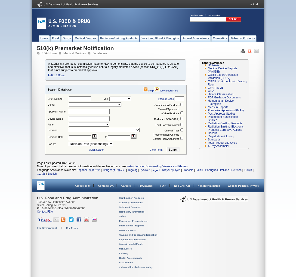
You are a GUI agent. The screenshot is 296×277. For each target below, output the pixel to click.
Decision (52, 130)
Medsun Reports (218, 107)
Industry (123, 253)
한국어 (121, 170)
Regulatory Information (132, 211)
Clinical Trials (171, 130)
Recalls (212, 133)
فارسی (41, 173)
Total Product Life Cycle (222, 142)
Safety (122, 216)
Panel (51, 124)
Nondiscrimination (209, 185)
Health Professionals (130, 258)
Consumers (125, 248)
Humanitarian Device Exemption (221, 102)
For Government (47, 228)
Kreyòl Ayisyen (171, 170)
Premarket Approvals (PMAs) (226, 110)
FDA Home (49, 53)
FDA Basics (146, 185)
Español (82, 170)
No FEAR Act (182, 185)
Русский (145, 170)
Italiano (224, 170)
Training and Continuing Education (138, 235)
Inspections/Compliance (132, 239)
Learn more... (56, 74)
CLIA (211, 91)
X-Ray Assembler (218, 146)
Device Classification (221, 94)
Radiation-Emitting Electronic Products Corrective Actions (226, 128)
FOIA (163, 185)
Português (211, 170)
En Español (215, 15)
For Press (72, 228)
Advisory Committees (131, 202)
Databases (99, 53)
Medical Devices (74, 53)
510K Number (55, 98)
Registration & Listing (221, 136)
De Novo (213, 65)
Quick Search (96, 149)
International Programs (131, 225)
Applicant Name (57, 111)
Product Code (166, 98)
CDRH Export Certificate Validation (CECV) (223, 76)
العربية (156, 170)
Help (151, 90)
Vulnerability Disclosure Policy (136, 267)
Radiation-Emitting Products (225, 123)
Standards (214, 139)
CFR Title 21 (215, 87)
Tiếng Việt (108, 170)
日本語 (248, 170)
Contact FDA (106, 185)
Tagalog (133, 170)
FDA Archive (126, 262)
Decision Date (55, 137)
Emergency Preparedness (133, 221)
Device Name (55, 118)
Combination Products (166, 105)
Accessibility (82, 185)
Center (51, 104)
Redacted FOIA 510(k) (166, 119)
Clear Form (156, 149)
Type (105, 98)
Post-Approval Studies (221, 113)
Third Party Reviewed (167, 125)
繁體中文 (94, 170)
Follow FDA (197, 15)
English (52, 173)
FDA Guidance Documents (224, 97)
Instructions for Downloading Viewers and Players (157, 166)
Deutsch (236, 170)
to (106, 137)
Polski (199, 170)
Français (188, 170)
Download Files (169, 90)
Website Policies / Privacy (243, 185)
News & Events (127, 230)
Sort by (52, 144)
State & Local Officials (131, 244)
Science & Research (130, 207)
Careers (126, 185)
